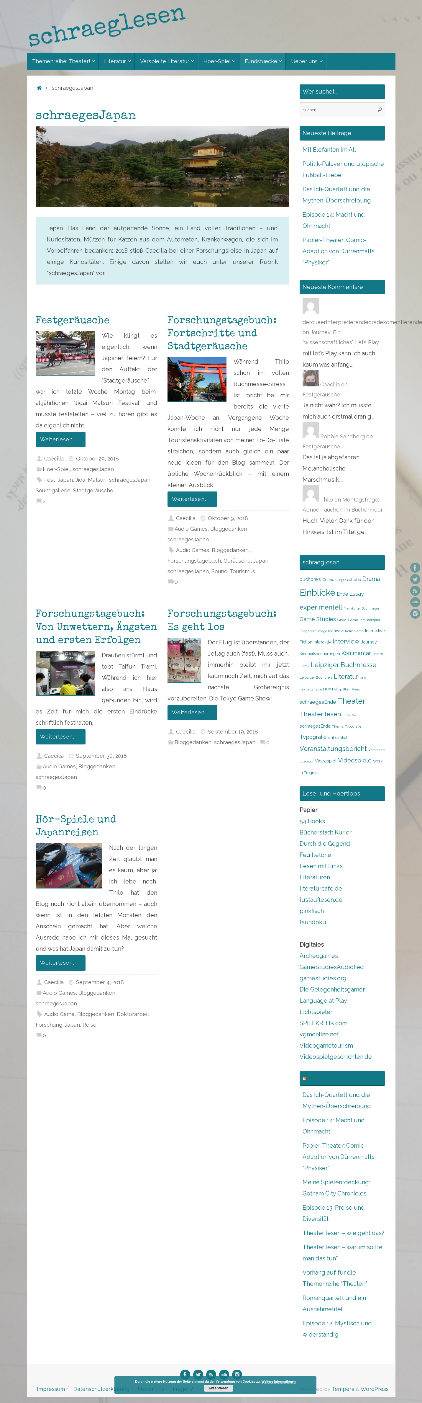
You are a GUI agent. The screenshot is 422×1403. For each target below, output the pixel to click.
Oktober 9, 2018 (228, 518)
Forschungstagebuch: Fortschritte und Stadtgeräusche (222, 334)
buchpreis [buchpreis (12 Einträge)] (310, 579)
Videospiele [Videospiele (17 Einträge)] (355, 760)
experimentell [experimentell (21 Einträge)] (321, 607)
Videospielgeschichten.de (336, 1056)
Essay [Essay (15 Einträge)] (356, 594)
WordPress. (375, 1389)
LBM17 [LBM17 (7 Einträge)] (304, 666)
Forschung (49, 1025)
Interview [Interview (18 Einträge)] (346, 641)
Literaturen (315, 877)
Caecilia (54, 458)
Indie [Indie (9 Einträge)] (339, 631)
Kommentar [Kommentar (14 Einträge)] (356, 653)
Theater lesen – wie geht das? (343, 1233)
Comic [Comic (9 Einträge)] (328, 579)
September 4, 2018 (100, 982)
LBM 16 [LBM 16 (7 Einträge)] (377, 654)
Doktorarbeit (133, 1014)
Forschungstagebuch (194, 561)
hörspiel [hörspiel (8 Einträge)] (373, 620)
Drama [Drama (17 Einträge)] (371, 578)
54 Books (312, 821)
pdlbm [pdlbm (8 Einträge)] (345, 689)
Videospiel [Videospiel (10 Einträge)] (325, 761)
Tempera (343, 1389)
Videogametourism (326, 1045)
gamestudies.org (323, 978)
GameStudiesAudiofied (332, 967)
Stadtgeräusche (93, 490)
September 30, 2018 (101, 756)
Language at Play (323, 1000)
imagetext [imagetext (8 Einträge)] (308, 631)
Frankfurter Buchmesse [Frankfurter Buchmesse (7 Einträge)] (361, 608)
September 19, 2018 (233, 732)
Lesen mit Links (321, 866)
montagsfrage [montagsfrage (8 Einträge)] (311, 689)
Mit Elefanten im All (329, 149)
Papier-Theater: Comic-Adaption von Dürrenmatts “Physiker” (339, 251)
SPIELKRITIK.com (323, 1023)
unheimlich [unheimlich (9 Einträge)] (338, 737)
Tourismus (242, 571)
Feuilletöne (315, 854)
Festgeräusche (72, 321)
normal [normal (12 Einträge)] (331, 689)
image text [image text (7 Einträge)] (325, 631)
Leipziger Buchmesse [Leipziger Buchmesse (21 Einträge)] (343, 665)
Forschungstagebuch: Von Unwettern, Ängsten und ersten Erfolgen (96, 628)
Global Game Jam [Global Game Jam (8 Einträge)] (351, 620)
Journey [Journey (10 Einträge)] (369, 642)
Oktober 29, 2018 (97, 458)
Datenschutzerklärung (101, 1389)
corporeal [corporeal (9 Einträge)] (344, 579)
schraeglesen (325, 1078)
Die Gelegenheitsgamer (332, 989)
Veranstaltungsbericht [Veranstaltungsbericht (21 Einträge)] (333, 748)
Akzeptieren (218, 1388)
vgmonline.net (319, 1034)
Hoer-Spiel (56, 469)
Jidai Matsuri (90, 480)
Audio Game (59, 1014)
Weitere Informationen (279, 1381)
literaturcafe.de (321, 888)
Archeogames (319, 955)
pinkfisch (312, 910)
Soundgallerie (53, 490)
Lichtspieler (316, 1011)
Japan (65, 480)
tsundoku (313, 922)
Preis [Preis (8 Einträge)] (356, 689)
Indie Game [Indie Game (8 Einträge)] (354, 631)
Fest (49, 480)
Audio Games (191, 529)
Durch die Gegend (325, 843)
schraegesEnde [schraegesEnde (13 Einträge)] (318, 702)
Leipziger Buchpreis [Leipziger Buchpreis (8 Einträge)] (316, 677)
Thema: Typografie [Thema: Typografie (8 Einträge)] (346, 726)
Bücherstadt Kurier (326, 832)
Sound (219, 571)
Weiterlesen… (61, 439)
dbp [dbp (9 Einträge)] (357, 579)
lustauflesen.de (321, 899)
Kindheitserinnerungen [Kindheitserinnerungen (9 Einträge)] (320, 653)
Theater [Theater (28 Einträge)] (351, 701)
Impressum (51, 1389)
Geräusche (237, 561)
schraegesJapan (93, 469)
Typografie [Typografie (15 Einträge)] (313, 737)
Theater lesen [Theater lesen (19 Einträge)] (320, 714)
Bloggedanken (228, 529)
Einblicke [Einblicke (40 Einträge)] (317, 592)
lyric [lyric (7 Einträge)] (362, 677)
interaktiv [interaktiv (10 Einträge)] (322, 642)
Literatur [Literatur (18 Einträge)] (346, 676)
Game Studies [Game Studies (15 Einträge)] (318, 619)
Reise (89, 1025)
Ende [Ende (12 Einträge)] (342, 594)
